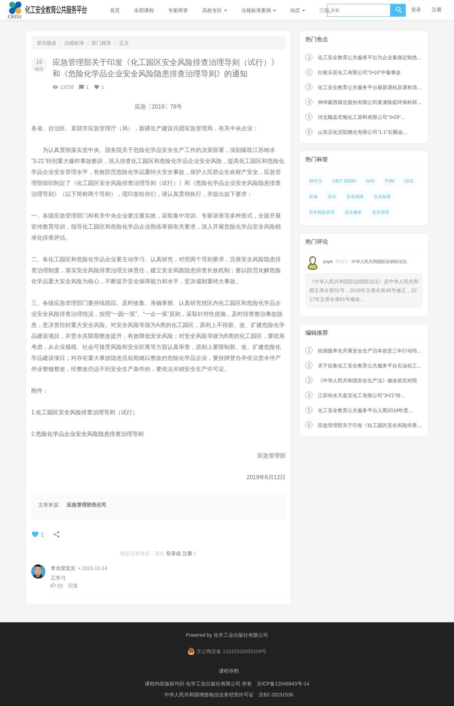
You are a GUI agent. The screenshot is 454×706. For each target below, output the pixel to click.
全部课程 (144, 10)
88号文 (315, 181)
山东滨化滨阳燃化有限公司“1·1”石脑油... (362, 132)
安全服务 (353, 212)
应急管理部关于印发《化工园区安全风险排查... (369, 425)
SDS (409, 181)
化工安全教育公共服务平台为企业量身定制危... (369, 57)
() (58, 586)
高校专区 (214, 10)
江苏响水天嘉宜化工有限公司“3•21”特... (361, 395)
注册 (437, 9)
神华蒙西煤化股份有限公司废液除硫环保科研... (369, 102)
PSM (389, 181)
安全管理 (380, 212)
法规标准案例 (258, 10)
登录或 (173, 553)
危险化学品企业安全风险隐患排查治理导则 (90, 434)
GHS (370, 181)
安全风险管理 (321, 212)
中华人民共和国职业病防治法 (379, 261)
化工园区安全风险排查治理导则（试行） (87, 412)
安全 (332, 196)
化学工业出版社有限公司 (241, 635)
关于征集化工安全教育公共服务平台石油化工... (369, 365)
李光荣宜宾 (63, 568)
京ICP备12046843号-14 (283, 683)
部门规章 (101, 43)
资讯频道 (46, 43)
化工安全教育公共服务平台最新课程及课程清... (369, 87)
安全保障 (355, 196)
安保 (313, 196)
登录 (416, 9)
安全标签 (382, 196)
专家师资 (178, 10)
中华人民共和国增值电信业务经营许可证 (209, 693)
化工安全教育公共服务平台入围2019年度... (365, 410)
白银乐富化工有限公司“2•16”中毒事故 (359, 72)
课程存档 (229, 670)
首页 (115, 10)
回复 (73, 586)
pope (328, 261)
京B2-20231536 (276, 693)
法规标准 (74, 43)
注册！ (189, 553)
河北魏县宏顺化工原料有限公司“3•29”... (361, 117)
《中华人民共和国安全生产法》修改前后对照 (367, 380)
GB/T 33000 (344, 181)
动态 (297, 10)
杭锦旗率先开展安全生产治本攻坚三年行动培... (369, 351)
